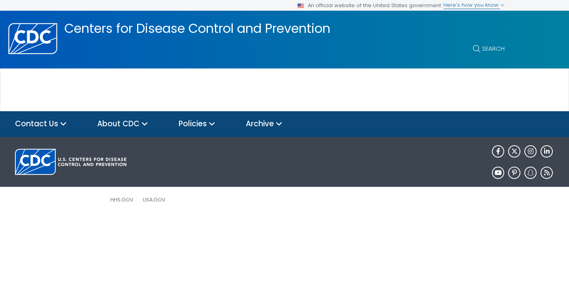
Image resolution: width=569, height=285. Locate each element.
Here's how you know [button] (474, 5)
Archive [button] (264, 124)
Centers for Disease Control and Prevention (197, 28)
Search (493, 48)
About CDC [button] (122, 124)
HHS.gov (122, 199)
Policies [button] (197, 124)
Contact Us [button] (41, 124)
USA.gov (154, 199)
